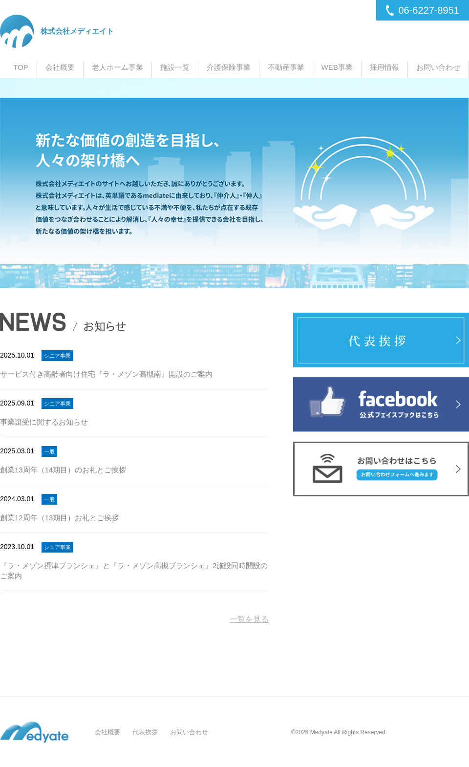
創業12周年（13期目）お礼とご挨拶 (59, 517)
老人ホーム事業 (117, 67)
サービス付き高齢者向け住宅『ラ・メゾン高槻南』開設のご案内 (106, 374)
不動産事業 (286, 67)
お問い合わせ (438, 67)
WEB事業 (337, 67)
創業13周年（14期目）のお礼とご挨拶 (63, 470)
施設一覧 (175, 67)
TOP (20, 67)
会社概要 (60, 67)
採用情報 (384, 67)
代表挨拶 (145, 732)
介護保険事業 (229, 67)
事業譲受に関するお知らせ (44, 422)
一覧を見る (249, 619)
